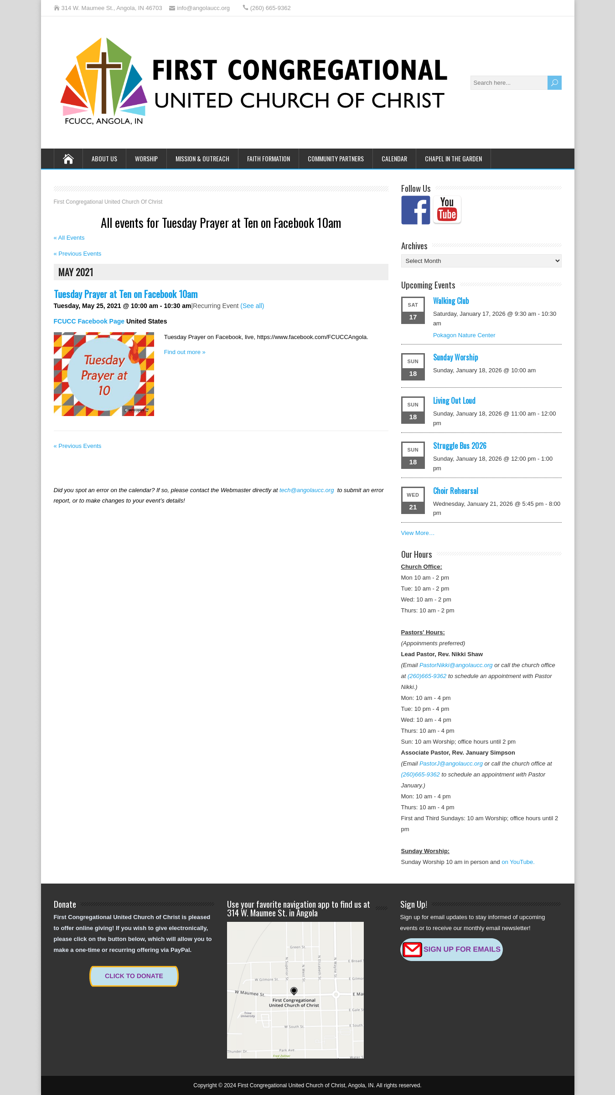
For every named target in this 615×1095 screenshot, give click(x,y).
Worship (146, 158)
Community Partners (336, 158)
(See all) (252, 305)
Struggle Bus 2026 (459, 445)
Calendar (394, 158)
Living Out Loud (454, 400)
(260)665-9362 (427, 676)
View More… (418, 533)
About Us (104, 158)
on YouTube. (518, 862)
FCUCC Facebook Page (89, 321)
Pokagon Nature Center (464, 335)
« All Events (69, 237)
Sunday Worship (455, 357)
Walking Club (451, 300)
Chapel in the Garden (453, 158)
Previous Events (78, 253)
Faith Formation (268, 158)
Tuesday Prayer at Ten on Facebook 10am (125, 294)
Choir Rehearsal (455, 490)
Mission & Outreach (202, 158)
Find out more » (185, 352)
